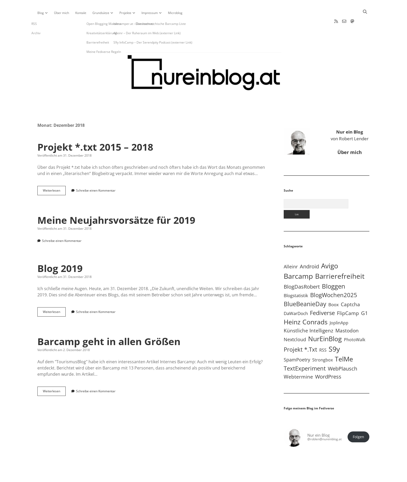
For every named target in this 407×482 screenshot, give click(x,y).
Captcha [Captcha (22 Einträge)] (350, 288)
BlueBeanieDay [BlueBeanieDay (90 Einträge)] (305, 288)
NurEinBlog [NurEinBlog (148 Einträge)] (325, 323)
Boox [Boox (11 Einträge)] (333, 289)
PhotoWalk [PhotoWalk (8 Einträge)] (354, 324)
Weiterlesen (54, 176)
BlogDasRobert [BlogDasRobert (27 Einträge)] (302, 271)
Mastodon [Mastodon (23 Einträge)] (347, 315)
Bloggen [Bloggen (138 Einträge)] (333, 270)
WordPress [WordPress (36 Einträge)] (328, 361)
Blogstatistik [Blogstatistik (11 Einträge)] (296, 280)
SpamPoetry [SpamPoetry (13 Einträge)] (297, 344)
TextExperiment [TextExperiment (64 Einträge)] (305, 353)
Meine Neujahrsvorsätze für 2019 (116, 204)
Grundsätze (100, 13)
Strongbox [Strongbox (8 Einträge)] (322, 344)
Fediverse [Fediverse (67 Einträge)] (322, 297)
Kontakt (80, 13)
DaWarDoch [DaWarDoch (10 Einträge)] (296, 298)
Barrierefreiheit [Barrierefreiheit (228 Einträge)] (339, 260)
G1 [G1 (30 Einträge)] (364, 297)
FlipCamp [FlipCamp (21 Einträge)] (348, 297)
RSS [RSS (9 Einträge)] (323, 334)
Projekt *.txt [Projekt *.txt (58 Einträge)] (300, 334)
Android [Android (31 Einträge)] (309, 250)
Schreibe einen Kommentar (96, 175)
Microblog (175, 13)
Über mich (61, 13)
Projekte (125, 13)
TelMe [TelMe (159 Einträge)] (344, 343)
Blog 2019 (60, 252)
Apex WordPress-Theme (187, 476)
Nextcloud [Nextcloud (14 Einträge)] (295, 324)
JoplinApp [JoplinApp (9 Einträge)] (339, 307)
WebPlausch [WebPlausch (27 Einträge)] (342, 353)
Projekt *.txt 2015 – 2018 (95, 131)
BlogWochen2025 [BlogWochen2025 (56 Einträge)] (333, 279)
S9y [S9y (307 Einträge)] (334, 333)
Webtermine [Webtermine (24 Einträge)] (298, 361)
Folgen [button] (358, 421)
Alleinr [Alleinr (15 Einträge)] (291, 251)
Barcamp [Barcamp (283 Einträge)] (298, 260)
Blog (40, 13)
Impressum (149, 13)
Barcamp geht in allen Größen (108, 325)
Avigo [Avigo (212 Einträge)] (329, 250)
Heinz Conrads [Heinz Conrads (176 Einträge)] (306, 306)
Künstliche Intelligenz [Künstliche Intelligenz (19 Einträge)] (308, 315)
